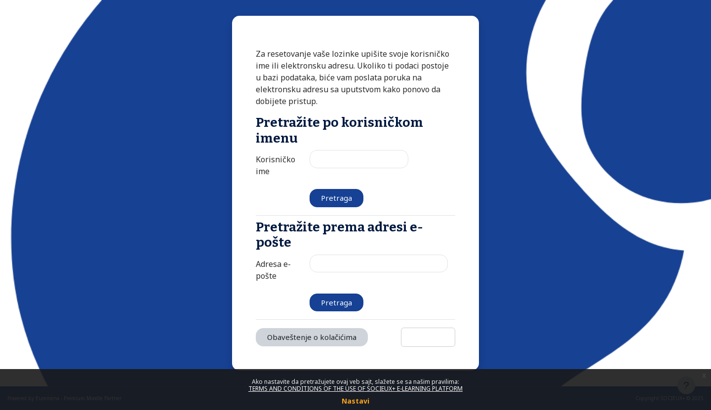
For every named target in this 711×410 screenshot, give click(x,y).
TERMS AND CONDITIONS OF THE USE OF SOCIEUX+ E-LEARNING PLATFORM (355, 388)
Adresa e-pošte (273, 270)
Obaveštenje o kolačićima (311, 337)
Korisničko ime (275, 165)
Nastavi (355, 401)
